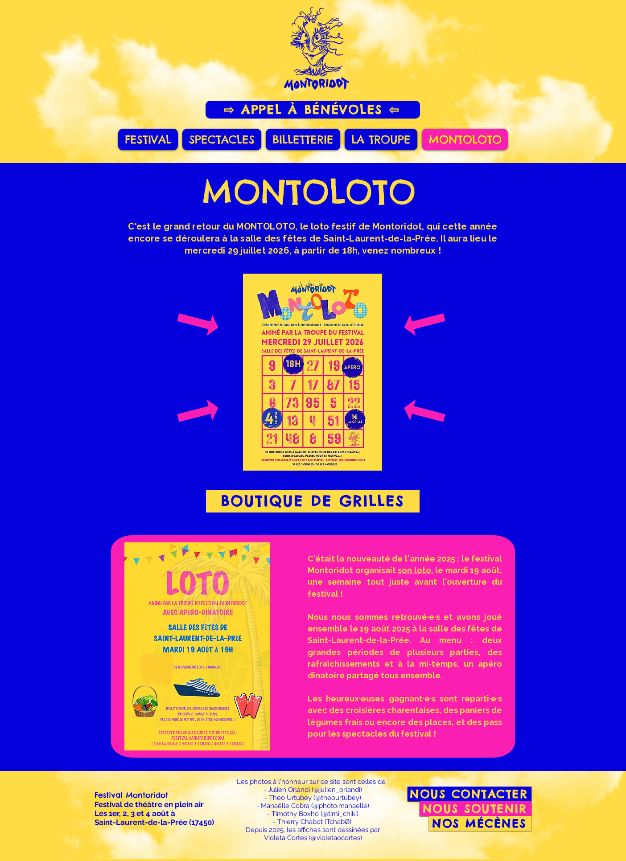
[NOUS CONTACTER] (469, 794)
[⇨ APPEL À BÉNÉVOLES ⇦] (313, 110)
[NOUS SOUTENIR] (475, 808)
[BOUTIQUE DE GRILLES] (313, 501)
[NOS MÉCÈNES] (480, 823)
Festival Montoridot (131, 795)
